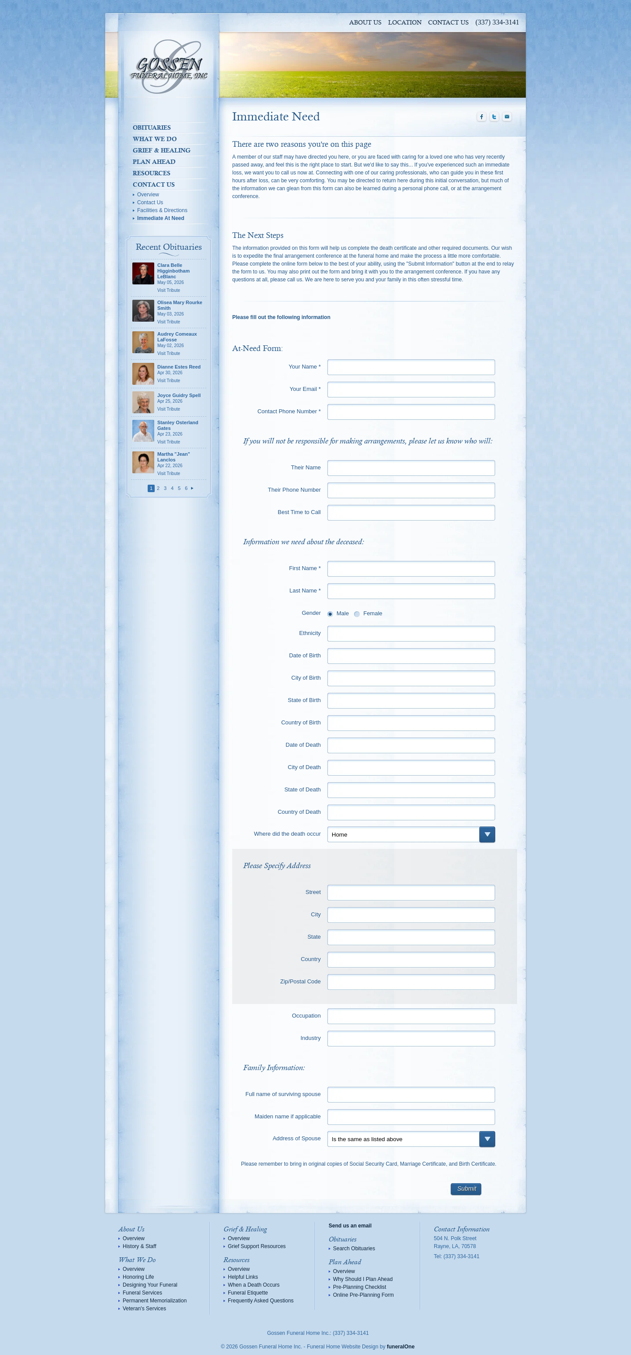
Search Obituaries (354, 1248)
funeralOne (401, 1347)
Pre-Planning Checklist (359, 1287)
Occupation (306, 1015)
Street (313, 892)
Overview (148, 195)
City (316, 914)
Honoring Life (138, 1277)
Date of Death (303, 744)
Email (507, 117)
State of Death (302, 789)
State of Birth (304, 700)
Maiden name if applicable (288, 1116)
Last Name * (305, 590)
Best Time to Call (299, 512)
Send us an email (350, 1226)
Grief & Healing (162, 150)
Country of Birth (301, 722)
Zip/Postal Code (300, 981)
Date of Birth (305, 655)
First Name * (305, 568)
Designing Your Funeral (150, 1285)
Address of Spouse (297, 1138)
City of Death (304, 767)
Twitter (494, 117)
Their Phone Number (294, 489)
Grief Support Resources (257, 1246)
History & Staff (139, 1246)
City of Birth (306, 677)
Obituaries (152, 127)
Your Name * (305, 366)
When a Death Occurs (254, 1285)
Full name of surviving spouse (283, 1094)
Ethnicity (310, 633)
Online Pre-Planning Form (363, 1295)
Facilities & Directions (162, 210)
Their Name (306, 467)
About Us (365, 23)
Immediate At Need (160, 218)
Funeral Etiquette (248, 1293)
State (314, 936)
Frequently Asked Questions (261, 1301)
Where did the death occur (287, 833)
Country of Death (299, 812)
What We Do (155, 138)
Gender (311, 613)
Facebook (481, 117)
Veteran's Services (144, 1308)
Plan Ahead (154, 161)
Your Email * (305, 389)
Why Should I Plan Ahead (363, 1279)
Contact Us (448, 23)
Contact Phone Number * (289, 411)
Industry (311, 1038)
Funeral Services (142, 1293)
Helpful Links (243, 1277)
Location (405, 23)
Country (311, 959)
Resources (151, 173)
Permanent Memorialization (155, 1301)
